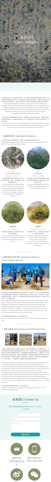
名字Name (15, 403)
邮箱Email (15, 407)
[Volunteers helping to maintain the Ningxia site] (25, 327)
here (16, 377)
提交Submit (25, 422)
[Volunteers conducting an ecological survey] (40, 327)
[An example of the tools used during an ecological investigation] (11, 327)
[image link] (17, 462)
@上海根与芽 (16, 474)
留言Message (16, 411)
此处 (23, 304)
